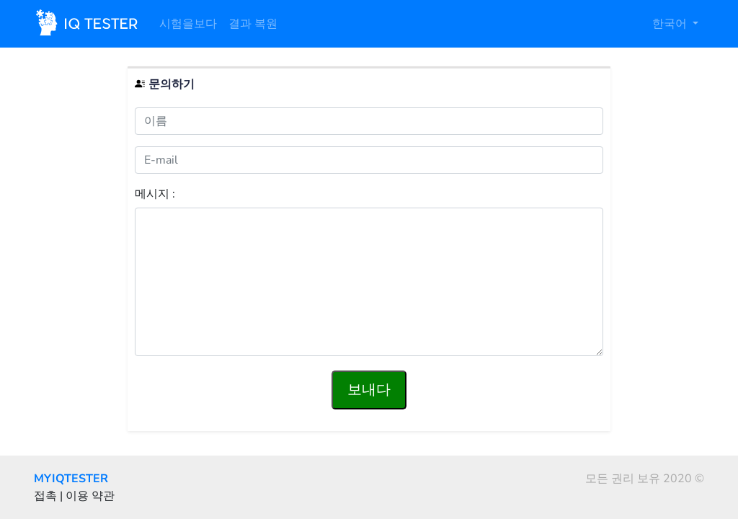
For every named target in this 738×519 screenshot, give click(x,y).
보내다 (369, 389)
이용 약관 (90, 496)
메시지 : (155, 194)
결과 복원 (252, 24)
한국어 (671, 24)
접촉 (45, 496)
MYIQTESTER (71, 479)
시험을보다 (188, 24)
